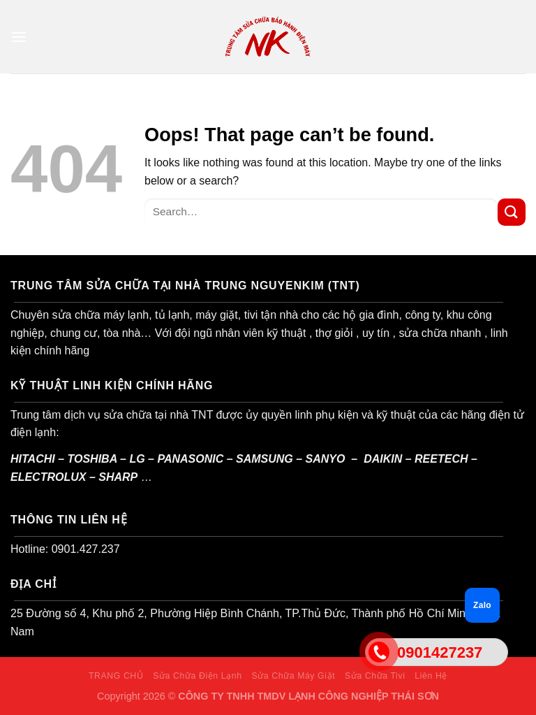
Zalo (482, 605)
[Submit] (512, 212)
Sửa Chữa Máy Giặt (293, 676)
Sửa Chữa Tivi (375, 676)
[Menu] (18, 37)
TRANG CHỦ (116, 676)
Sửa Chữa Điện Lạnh (197, 676)
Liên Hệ (431, 676)
